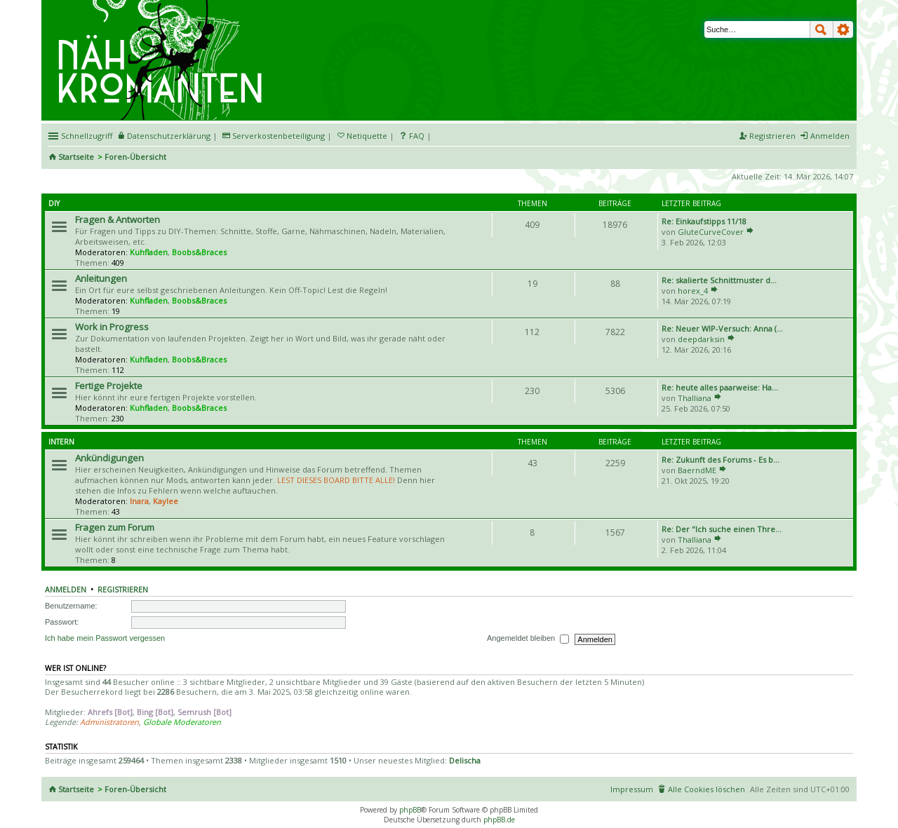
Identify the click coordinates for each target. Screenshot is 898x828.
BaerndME (697, 470)
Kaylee (165, 501)
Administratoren (109, 722)
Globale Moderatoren (182, 722)
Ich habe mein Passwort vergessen (105, 638)
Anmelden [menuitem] (830, 135)
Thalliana (694, 398)
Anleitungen (101, 278)
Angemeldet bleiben (528, 639)
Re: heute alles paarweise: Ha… (720, 387)
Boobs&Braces (199, 252)
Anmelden (65, 590)
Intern (61, 442)
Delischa (465, 760)
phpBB (410, 810)
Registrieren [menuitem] (772, 135)
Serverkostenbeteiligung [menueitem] (278, 135)
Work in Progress (112, 326)
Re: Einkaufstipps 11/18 (704, 221)
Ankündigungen (109, 458)
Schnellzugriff (86, 135)
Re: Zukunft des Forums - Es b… (720, 459)
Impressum (631, 789)
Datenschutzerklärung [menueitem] (168, 135)
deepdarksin (701, 339)
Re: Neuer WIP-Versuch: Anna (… (722, 328)
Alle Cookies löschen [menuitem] (706, 789)
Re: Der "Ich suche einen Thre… (722, 529)
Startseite (76, 156)
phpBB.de (499, 819)
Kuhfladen (149, 252)
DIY (54, 203)
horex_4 (693, 290)
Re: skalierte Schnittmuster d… (719, 280)
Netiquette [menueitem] (367, 135)
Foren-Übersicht (135, 156)
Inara (139, 501)
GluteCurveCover (711, 231)
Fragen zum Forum (114, 527)
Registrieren (123, 590)
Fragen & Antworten (117, 219)
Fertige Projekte (108, 385)
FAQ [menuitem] (416, 135)
